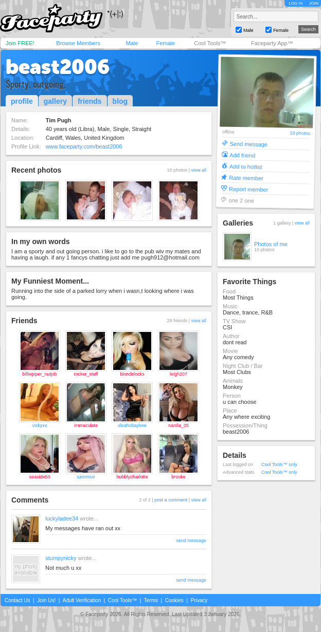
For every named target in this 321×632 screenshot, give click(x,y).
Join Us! (46, 600)
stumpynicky (61, 558)
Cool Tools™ (210, 43)
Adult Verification (81, 600)
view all (198, 170)
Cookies (174, 600)
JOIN (313, 3)
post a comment (170, 500)
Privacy (199, 600)
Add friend (242, 155)
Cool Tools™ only (279, 464)
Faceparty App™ (272, 43)
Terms (151, 600)
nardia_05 (178, 425)
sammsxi (86, 476)
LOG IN (295, 3)
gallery (55, 101)
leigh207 (178, 374)
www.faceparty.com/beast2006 (84, 146)
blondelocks (132, 374)
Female (165, 43)
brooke (178, 476)
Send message (248, 143)
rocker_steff (86, 374)
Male (132, 43)
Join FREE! (20, 43)
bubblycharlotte (132, 476)
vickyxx (39, 425)
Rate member (246, 177)
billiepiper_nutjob (39, 374)
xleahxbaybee (132, 425)
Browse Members (78, 43)
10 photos (300, 133)
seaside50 (39, 476)
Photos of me (271, 244)
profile (22, 101)
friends (90, 101)
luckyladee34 (61, 518)
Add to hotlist (245, 166)
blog (120, 101)
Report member (249, 188)
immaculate (86, 425)
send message (191, 540)
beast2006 (58, 67)
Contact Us (17, 600)
